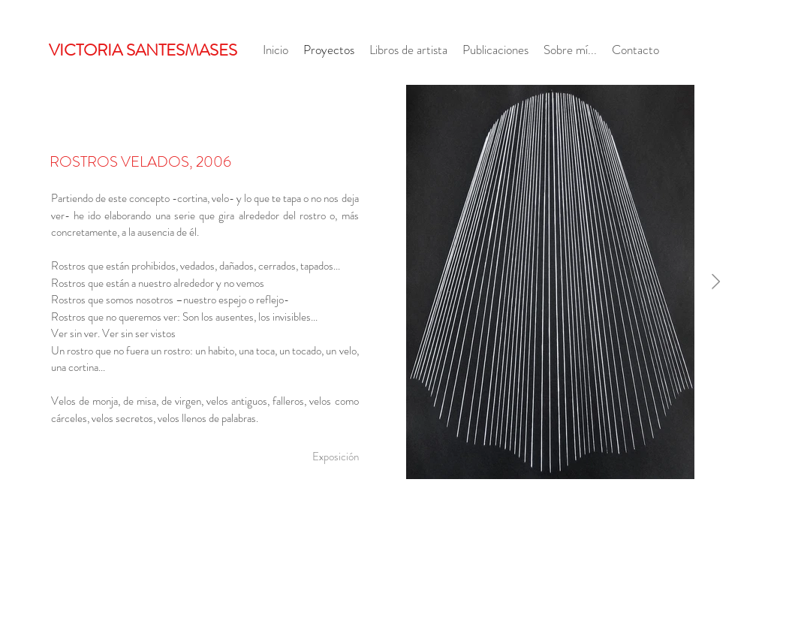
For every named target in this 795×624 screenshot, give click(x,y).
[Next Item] (716, 281)
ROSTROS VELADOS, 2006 (140, 162)
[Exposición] (335, 457)
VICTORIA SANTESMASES (143, 50)
